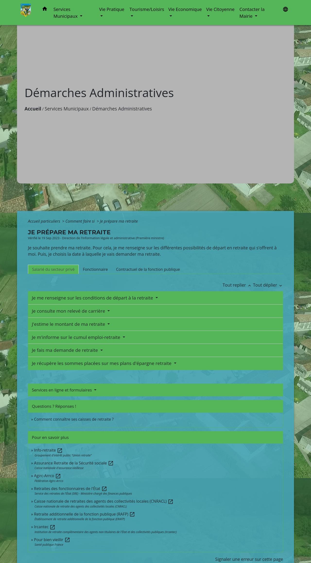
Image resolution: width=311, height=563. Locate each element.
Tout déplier (268, 285)
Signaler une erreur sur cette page (249, 559)
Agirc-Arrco (47, 475)
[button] (45, 9)
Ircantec (44, 526)
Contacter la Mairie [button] (252, 12)
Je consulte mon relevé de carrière (69, 311)
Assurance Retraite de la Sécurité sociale (74, 463)
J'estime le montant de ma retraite (69, 324)
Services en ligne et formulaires (62, 390)
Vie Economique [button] (185, 9)
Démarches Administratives (122, 108)
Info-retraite (48, 450)
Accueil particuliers (44, 221)
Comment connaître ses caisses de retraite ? (74, 419)
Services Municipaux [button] (66, 12)
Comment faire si (80, 221)
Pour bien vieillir (52, 539)
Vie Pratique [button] (111, 9)
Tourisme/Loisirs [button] (147, 9)
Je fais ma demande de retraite (65, 350)
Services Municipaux (67, 108)
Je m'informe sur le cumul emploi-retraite (76, 337)
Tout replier (238, 285)
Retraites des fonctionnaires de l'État (70, 488)
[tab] (53, 269)
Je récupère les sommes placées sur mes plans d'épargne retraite (102, 363)
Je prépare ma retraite (119, 221)
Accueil (33, 108)
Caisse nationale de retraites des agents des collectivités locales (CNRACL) (103, 501)
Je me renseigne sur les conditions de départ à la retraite (93, 298)
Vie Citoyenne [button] (220, 9)
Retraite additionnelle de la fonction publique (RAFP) (84, 514)
